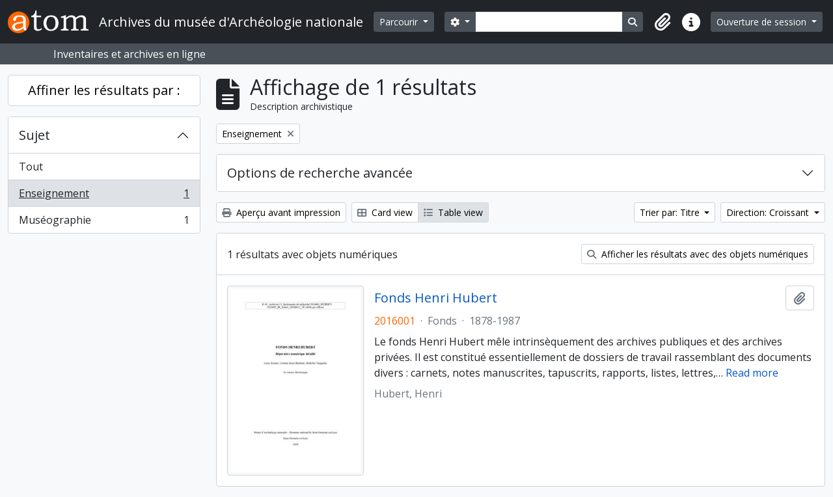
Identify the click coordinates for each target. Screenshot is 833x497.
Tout (31, 166)
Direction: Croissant (769, 212)
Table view (453, 212)
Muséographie (103, 222)
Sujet (34, 135)
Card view (385, 212)
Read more (752, 373)
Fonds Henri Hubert (435, 298)
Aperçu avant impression (281, 212)
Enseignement (103, 196)
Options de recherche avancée (320, 172)
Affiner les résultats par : (104, 90)
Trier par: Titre (671, 212)
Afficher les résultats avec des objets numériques (697, 254)
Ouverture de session (763, 22)
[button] (662, 22)
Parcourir (399, 22)
